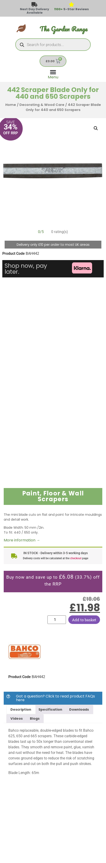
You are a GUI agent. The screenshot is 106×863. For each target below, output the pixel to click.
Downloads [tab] (79, 709)
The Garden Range (63, 29)
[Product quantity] (56, 619)
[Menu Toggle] (53, 74)
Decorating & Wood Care (41, 104)
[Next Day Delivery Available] (34, 4)
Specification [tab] (50, 709)
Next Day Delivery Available (34, 11)
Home (10, 104)
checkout (75, 558)
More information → (22, 540)
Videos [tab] (16, 718)
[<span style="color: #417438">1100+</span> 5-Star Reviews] (71, 4)
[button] (96, 128)
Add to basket (84, 619)
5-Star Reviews (71, 9)
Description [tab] (20, 709)
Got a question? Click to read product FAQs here (55, 698)
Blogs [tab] (35, 718)
